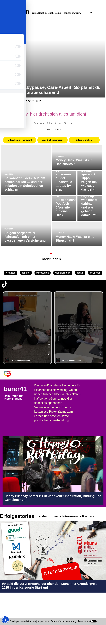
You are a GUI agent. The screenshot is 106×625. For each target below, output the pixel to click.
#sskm (80, 273)
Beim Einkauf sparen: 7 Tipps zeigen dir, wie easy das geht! (89, 178)
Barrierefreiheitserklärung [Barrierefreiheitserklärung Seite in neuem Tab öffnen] (64, 621)
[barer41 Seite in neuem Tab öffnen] (9, 374)
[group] (27, 327)
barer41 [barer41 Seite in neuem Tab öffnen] (15, 389)
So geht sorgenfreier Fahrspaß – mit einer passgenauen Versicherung (25, 236)
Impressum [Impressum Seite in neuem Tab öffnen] (43, 621)
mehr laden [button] (51, 259)
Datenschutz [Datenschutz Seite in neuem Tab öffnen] (84, 621)
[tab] (19, 140)
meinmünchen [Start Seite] (15, 8)
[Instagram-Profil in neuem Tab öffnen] (4, 603)
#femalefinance (62, 273)
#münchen (95, 273)
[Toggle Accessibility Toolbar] (5, 620)
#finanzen (10, 273)
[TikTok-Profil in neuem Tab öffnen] (4, 284)
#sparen (26, 273)
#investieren (42, 273)
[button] (91, 12)
